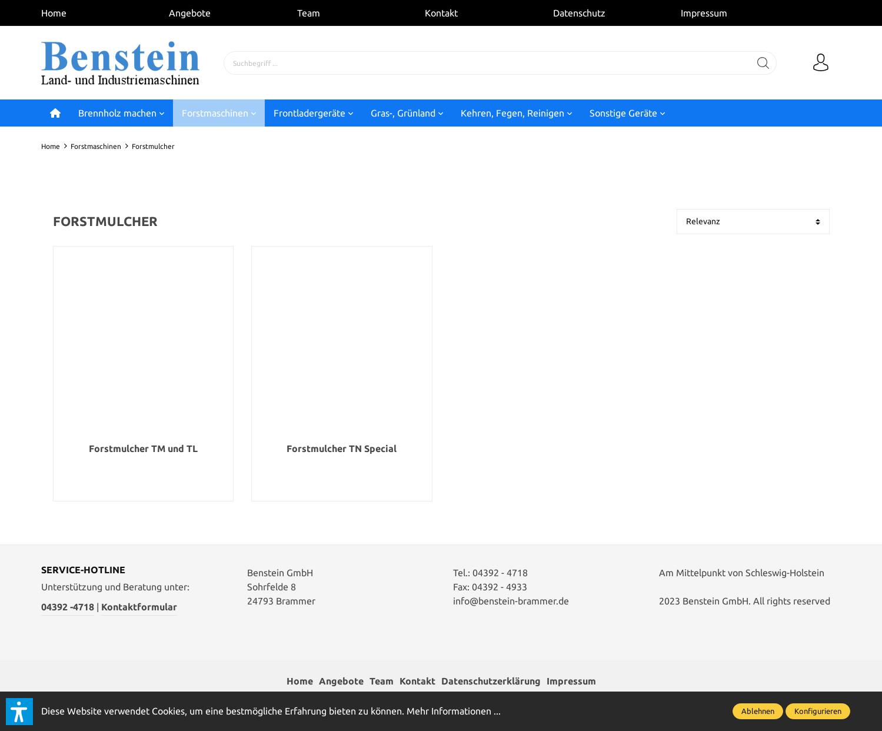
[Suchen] (763, 63)
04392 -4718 (67, 607)
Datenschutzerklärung (491, 681)
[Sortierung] (753, 221)
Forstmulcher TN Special (342, 449)
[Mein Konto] (821, 63)
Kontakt (441, 13)
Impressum (704, 13)
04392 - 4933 (499, 587)
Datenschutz (579, 13)
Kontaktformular (139, 607)
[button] (19, 711)
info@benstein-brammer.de (511, 601)
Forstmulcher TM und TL (143, 449)
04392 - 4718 (500, 572)
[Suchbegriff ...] (487, 63)
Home (53, 13)
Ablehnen (757, 711)
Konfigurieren (817, 711)
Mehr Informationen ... (454, 711)
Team (308, 13)
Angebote (190, 13)
